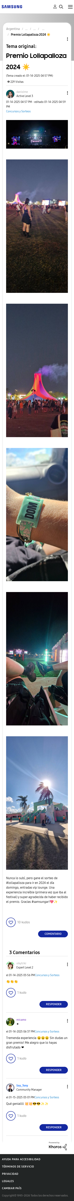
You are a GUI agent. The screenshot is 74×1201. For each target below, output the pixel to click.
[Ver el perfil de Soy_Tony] (22, 1085)
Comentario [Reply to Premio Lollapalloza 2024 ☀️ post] (53, 934)
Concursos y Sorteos (18, 111)
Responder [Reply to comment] (54, 1004)
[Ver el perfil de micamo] (21, 1019)
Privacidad (10, 1174)
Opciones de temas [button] (61, 39)
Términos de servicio (18, 1166)
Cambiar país (12, 1188)
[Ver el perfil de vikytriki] (21, 963)
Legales (8, 1181)
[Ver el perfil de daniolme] (22, 92)
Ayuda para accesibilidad (21, 1159)
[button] (61, 93)
